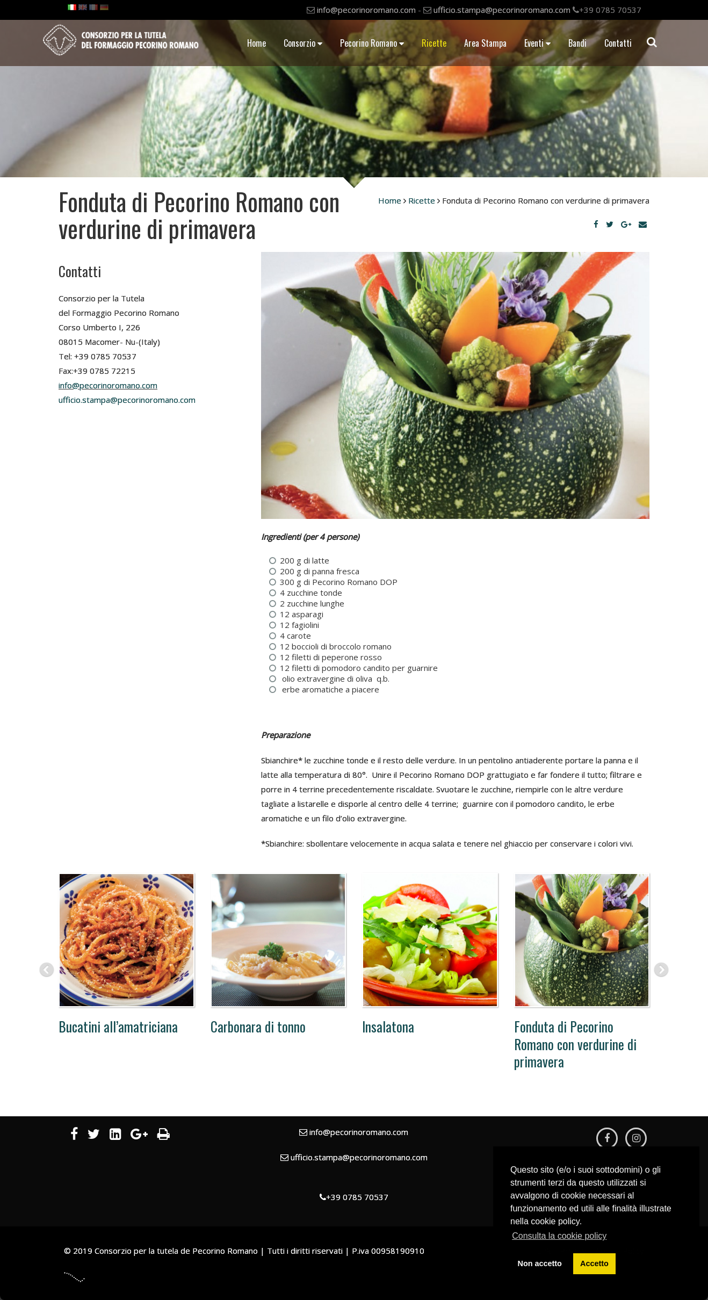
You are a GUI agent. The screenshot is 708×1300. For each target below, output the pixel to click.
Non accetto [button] (540, 1263)
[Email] (643, 224)
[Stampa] (163, 1135)
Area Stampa (485, 43)
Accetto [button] (594, 1263)
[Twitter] (609, 224)
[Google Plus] (626, 224)
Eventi (537, 43)
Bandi (577, 43)
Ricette (434, 43)
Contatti (618, 43)
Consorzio (303, 43)
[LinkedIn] (115, 1135)
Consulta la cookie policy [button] (559, 1235)
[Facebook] (596, 224)
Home (256, 43)
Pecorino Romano (372, 43)
